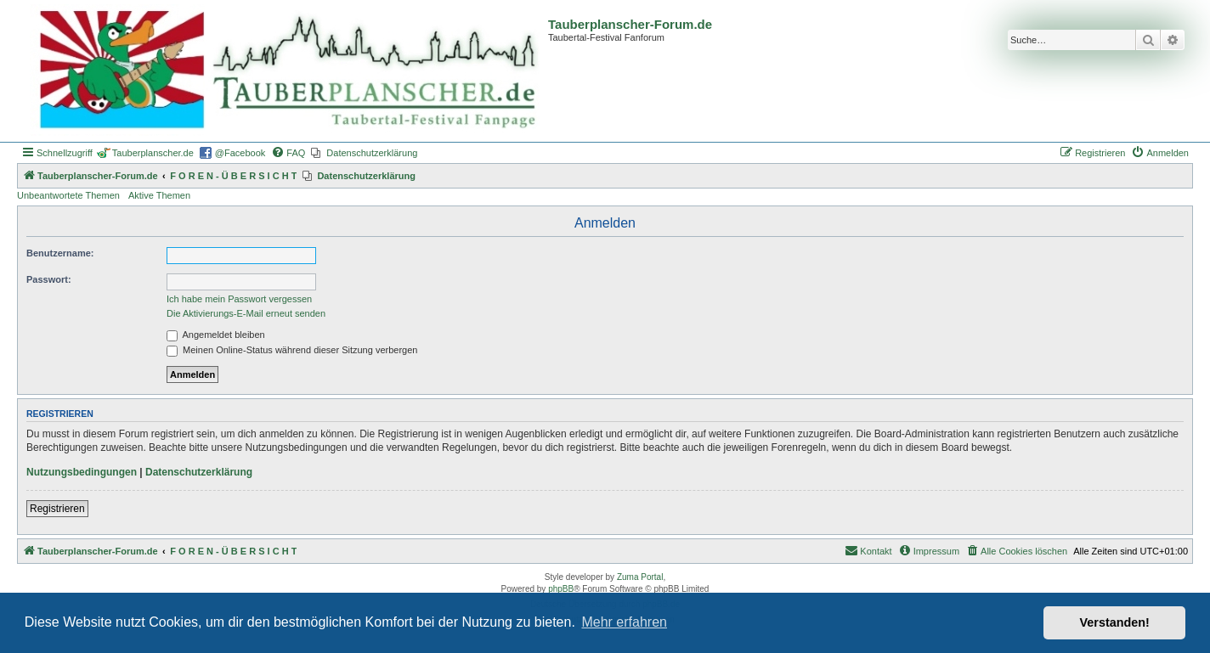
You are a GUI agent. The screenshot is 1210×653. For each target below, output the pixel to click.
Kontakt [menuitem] (868, 550)
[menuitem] (288, 153)
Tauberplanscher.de (153, 153)
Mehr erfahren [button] (624, 622)
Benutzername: (59, 253)
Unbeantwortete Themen (68, 195)
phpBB (561, 589)
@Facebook (240, 153)
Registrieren (57, 509)
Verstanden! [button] (1115, 622)
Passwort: (48, 279)
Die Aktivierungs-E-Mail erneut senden (246, 313)
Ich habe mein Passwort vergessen (239, 299)
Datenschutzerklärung (198, 472)
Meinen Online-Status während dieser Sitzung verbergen (292, 350)
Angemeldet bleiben (216, 334)
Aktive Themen (159, 195)
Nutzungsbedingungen (81, 472)
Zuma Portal (640, 577)
